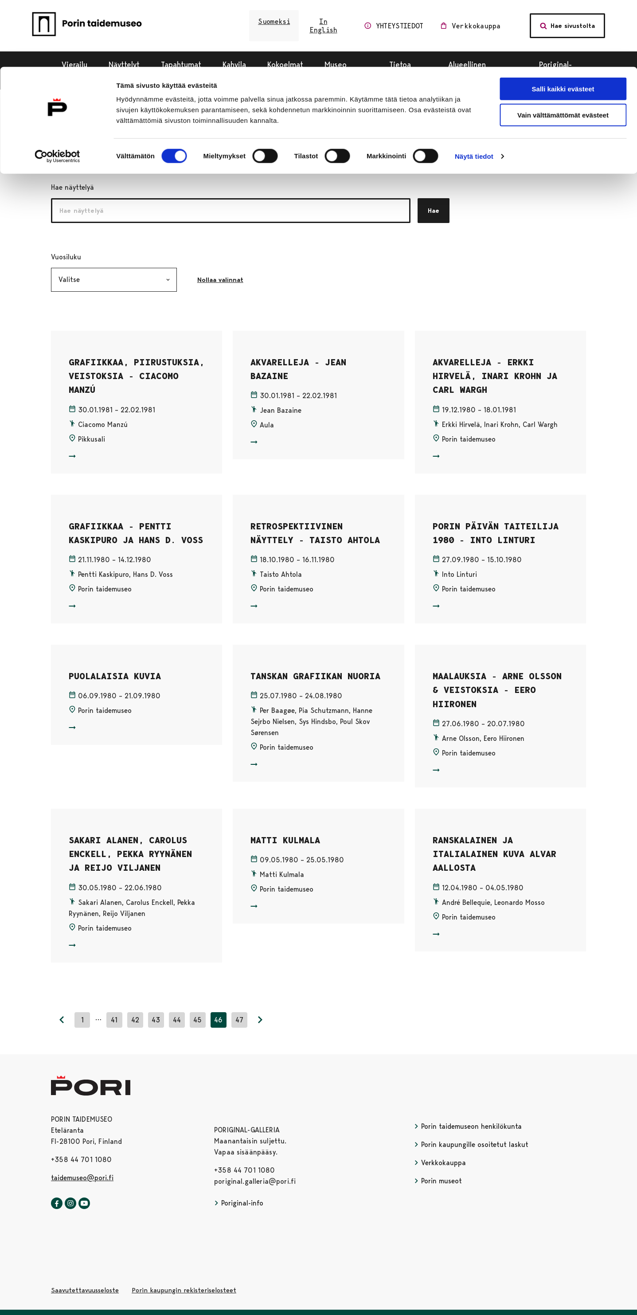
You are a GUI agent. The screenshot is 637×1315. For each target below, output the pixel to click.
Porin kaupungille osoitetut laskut (471, 1144)
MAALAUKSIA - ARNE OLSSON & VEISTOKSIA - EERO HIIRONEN (497, 690)
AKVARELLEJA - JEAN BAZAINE (298, 369)
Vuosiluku (111, 256)
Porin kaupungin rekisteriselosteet (184, 1290)
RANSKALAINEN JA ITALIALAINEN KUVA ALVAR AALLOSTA (494, 854)
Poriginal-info (238, 1203)
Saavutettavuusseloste (85, 1290)
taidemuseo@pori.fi (82, 1178)
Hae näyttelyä (72, 187)
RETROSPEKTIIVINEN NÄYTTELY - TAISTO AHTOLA (315, 533)
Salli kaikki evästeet (563, 22)
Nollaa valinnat (225, 280)
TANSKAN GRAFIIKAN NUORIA (315, 676)
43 (156, 1020)
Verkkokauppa (440, 1162)
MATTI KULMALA (285, 840)
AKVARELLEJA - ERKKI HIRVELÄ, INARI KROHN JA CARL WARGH (495, 376)
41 (114, 1020)
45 (197, 1020)
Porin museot (438, 1181)
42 (135, 1020)
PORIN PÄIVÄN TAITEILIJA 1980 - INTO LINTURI (496, 533)
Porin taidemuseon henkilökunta (468, 1126)
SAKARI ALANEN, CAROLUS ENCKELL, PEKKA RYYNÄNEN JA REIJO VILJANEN (130, 854)
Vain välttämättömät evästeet (563, 48)
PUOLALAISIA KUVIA (115, 676)
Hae (433, 211)
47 (239, 1020)
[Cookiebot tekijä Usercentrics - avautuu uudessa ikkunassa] (57, 89)
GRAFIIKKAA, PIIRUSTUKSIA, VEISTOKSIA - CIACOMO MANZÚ (136, 376)
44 (177, 1020)
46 (218, 1020)
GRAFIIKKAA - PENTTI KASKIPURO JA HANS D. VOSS (136, 533)
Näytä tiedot (474, 89)
